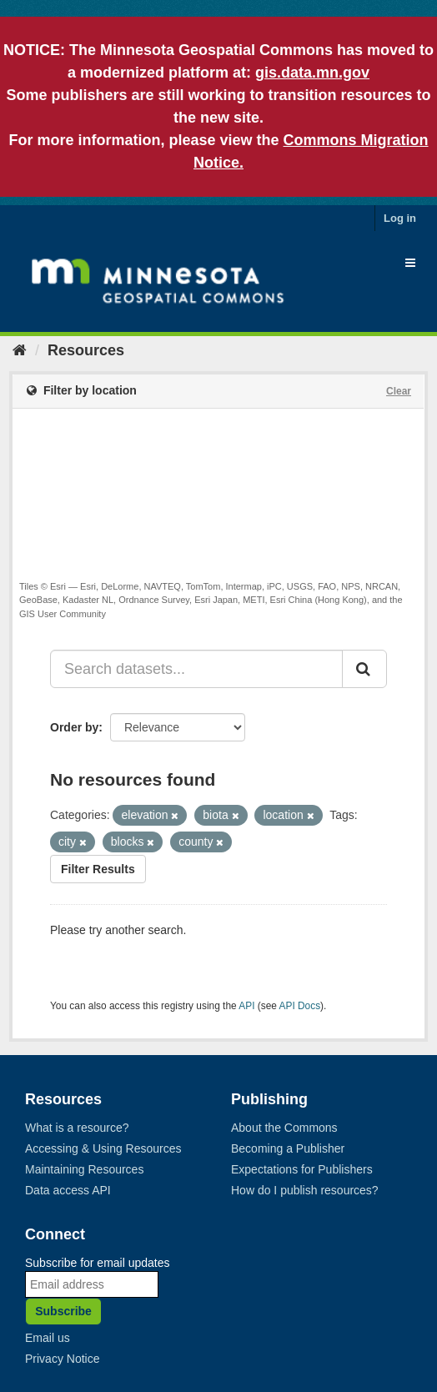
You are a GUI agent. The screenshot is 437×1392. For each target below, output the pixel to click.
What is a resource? (77, 1127)
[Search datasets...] (196, 669)
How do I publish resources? (305, 1190)
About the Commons (284, 1127)
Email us (47, 1337)
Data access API (68, 1190)
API (246, 1006)
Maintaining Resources (84, 1169)
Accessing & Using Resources (103, 1148)
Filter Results (98, 869)
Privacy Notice (62, 1358)
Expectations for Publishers (302, 1169)
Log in (400, 218)
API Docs (300, 1006)
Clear (398, 391)
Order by (74, 727)
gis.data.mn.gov (312, 72)
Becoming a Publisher (287, 1148)
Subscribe (63, 1311)
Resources (86, 350)
